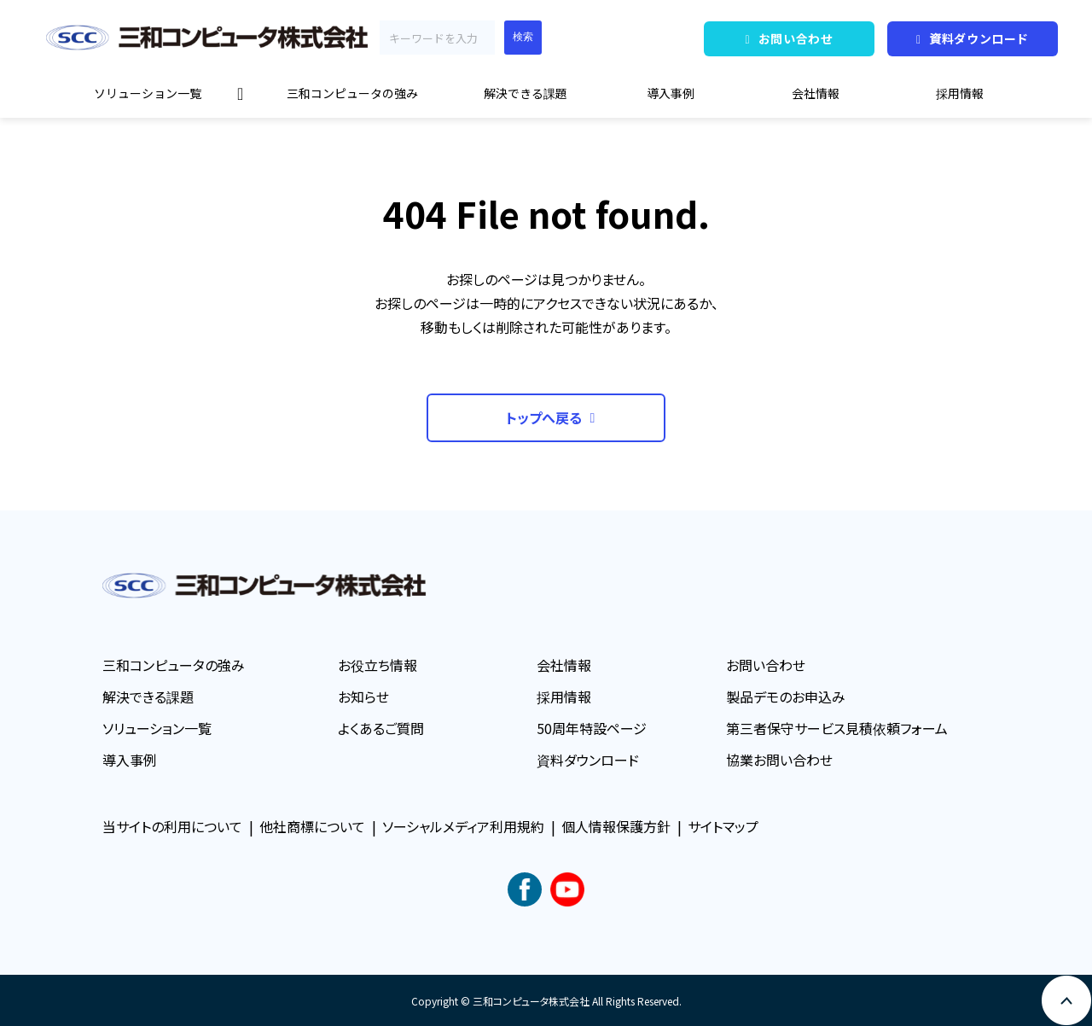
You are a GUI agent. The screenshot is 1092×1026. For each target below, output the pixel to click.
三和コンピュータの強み (352, 93)
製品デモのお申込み (785, 696)
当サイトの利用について (172, 826)
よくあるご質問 (381, 728)
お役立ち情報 (377, 665)
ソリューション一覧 (147, 93)
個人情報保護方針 (616, 826)
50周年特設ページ (592, 728)
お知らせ (363, 696)
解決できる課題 (525, 93)
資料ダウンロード (979, 38)
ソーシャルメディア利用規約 (463, 826)
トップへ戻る (544, 417)
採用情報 (960, 93)
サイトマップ (723, 826)
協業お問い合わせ (779, 759)
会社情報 (815, 93)
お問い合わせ (796, 38)
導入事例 (670, 93)
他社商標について (312, 826)
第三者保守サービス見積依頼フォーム (837, 728)
